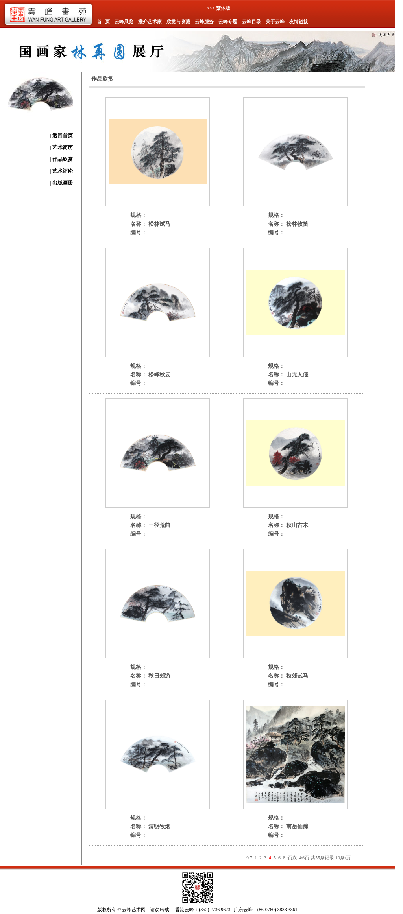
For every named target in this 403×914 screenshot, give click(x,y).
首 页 (103, 21)
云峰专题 (227, 21)
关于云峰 (275, 21)
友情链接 (298, 21)
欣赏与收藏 (178, 21)
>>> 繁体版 (218, 8)
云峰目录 (251, 21)
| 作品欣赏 (61, 159)
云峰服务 (204, 21)
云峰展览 (124, 21)
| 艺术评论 (61, 171)
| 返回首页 (61, 135)
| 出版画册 (61, 183)
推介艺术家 (150, 21)
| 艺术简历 (61, 147)
